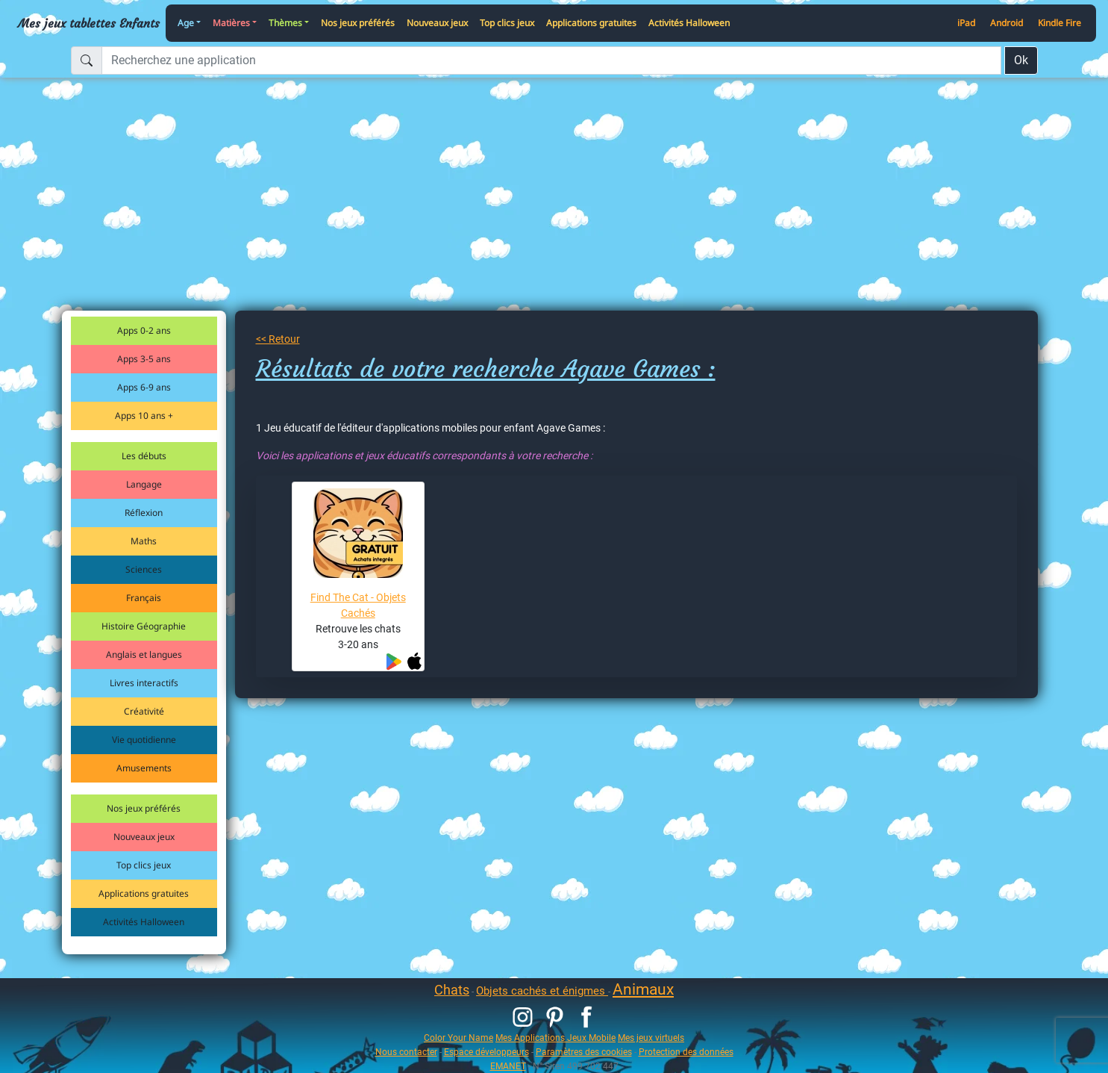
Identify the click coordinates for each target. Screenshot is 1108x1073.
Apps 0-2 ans (144, 330)
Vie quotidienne (144, 739)
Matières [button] (231, 22)
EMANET (508, 1066)
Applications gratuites (591, 22)
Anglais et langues (144, 654)
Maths (144, 541)
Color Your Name (458, 1037)
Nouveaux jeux (437, 22)
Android (1006, 22)
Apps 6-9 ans (144, 387)
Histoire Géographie (143, 626)
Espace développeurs (486, 1051)
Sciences (143, 569)
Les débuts (144, 456)
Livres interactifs (144, 683)
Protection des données (686, 1051)
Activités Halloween (689, 22)
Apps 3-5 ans (144, 358)
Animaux (643, 989)
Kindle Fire (1059, 22)
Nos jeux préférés (358, 22)
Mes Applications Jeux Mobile (555, 1037)
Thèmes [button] (285, 22)
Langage (144, 484)
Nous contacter (406, 1051)
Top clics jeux (507, 22)
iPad (966, 22)
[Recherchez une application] (551, 60)
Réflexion (144, 512)
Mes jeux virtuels (651, 1037)
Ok (1021, 60)
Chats (451, 990)
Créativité (144, 711)
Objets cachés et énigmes (542, 991)
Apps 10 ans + (144, 415)
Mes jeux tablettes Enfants (89, 23)
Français (143, 597)
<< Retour (278, 339)
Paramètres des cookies (584, 1051)
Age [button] (186, 22)
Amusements (144, 768)
